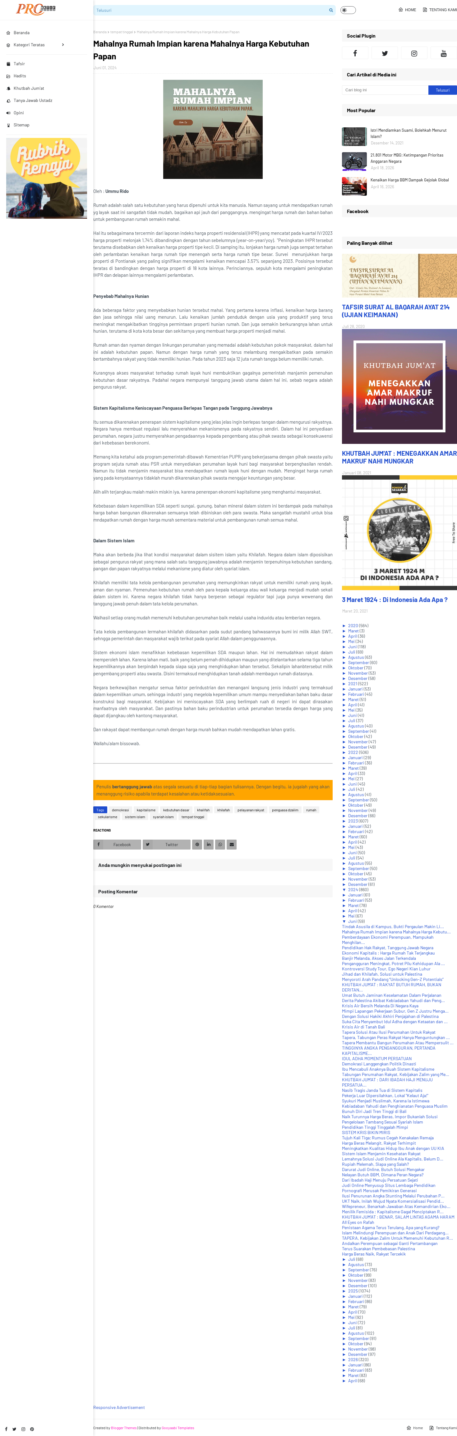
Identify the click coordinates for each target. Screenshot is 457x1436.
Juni (353, 646)
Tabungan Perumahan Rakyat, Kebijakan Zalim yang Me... (395, 1074)
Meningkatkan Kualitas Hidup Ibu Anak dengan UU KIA (393, 1148)
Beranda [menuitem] (18, 32)
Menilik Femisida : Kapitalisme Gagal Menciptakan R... (393, 1211)
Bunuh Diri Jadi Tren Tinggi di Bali (374, 1111)
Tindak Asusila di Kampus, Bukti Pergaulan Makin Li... (393, 926)
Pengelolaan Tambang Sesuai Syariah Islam (382, 1121)
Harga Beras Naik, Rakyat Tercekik (374, 1253)
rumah (311, 810)
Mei (352, 641)
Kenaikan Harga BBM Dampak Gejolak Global (410, 179)
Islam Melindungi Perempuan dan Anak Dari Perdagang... (395, 1232)
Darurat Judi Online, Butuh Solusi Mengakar (383, 1169)
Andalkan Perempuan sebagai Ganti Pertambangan (390, 1243)
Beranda (100, 32)
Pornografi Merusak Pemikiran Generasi (379, 1190)
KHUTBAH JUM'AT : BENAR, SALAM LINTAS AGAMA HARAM (398, 1216)
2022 (353, 752)
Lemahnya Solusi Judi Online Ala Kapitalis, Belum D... (392, 1158)
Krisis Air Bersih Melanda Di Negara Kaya (380, 1005)
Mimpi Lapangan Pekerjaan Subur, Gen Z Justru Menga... (395, 1011)
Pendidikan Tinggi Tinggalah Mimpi (375, 1127)
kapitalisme (146, 810)
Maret (354, 630)
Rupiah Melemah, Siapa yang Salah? (375, 1164)
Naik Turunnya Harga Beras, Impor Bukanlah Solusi (390, 1116)
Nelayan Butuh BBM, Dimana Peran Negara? (382, 1174)
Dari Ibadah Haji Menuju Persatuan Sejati (380, 1180)
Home (407, 9)
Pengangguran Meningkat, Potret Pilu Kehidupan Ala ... (393, 963)
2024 (353, 889)
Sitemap (18, 124)
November (358, 673)
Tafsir (15, 63)
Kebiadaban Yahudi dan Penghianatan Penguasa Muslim (395, 1106)
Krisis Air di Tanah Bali (363, 1026)
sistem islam (135, 816)
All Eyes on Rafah (358, 1222)
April (353, 636)
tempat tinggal (121, 32)
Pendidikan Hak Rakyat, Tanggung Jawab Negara (387, 947)
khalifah (203, 810)
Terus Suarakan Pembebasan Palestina (378, 1248)
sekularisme (107, 816)
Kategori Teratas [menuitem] (25, 44)
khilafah (223, 810)
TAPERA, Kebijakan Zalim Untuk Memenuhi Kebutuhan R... (397, 1238)
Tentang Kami (439, 9)
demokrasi (120, 810)
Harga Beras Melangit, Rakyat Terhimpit (379, 1143)
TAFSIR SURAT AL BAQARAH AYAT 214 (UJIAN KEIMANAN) (396, 310)
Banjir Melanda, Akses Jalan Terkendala (379, 958)
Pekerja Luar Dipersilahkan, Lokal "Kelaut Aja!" (385, 1095)
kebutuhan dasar (176, 810)
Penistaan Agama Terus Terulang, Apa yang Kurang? (390, 1227)
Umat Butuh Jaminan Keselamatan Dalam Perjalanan (391, 995)
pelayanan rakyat (251, 810)
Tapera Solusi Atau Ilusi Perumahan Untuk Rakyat (389, 1032)
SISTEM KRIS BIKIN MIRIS (366, 1132)
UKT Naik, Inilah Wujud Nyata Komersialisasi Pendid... (393, 1201)
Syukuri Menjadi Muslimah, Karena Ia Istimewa (385, 1100)
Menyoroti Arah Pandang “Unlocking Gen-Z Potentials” (393, 979)
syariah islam (163, 816)
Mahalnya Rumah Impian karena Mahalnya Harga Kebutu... (396, 931)
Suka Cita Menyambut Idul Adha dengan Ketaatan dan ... (395, 1021)
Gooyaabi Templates (178, 1427)
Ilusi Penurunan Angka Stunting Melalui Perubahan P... (393, 1195)
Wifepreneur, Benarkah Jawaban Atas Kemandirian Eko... (396, 1206)
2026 (353, 1359)
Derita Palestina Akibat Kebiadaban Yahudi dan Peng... (393, 1000)
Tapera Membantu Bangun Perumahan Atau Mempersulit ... (398, 1042)
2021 (353, 683)
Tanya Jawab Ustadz (29, 100)
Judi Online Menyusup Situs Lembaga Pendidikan (389, 1185)
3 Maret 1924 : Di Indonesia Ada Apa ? (395, 599)
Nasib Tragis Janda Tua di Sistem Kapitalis (382, 1090)
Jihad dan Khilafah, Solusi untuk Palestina (382, 974)
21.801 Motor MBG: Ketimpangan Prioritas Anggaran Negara (407, 158)
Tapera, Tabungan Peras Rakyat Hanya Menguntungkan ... (396, 1037)
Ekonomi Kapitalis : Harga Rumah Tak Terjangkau (388, 952)
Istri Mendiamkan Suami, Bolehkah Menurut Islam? (409, 133)
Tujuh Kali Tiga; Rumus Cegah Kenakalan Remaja (388, 1137)
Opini (15, 112)
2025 (353, 1290)
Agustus (356, 657)
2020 (353, 625)
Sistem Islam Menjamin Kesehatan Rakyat (381, 1153)
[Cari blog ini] (385, 90)
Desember (358, 678)
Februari (356, 694)
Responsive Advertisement (119, 1407)
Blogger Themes (124, 1427)
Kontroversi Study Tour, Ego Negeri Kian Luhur (386, 968)
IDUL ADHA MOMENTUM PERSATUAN (377, 1058)
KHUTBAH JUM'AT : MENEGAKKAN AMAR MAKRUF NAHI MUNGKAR (399, 457)
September (359, 662)
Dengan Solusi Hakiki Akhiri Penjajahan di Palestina (390, 1016)
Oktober (356, 667)
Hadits (16, 75)
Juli (352, 651)
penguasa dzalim (285, 810)
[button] (348, 10)
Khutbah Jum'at (25, 88)
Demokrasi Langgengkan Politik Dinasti (379, 1063)
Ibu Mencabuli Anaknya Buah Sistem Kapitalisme (388, 1069)
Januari (356, 688)
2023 (353, 820)
